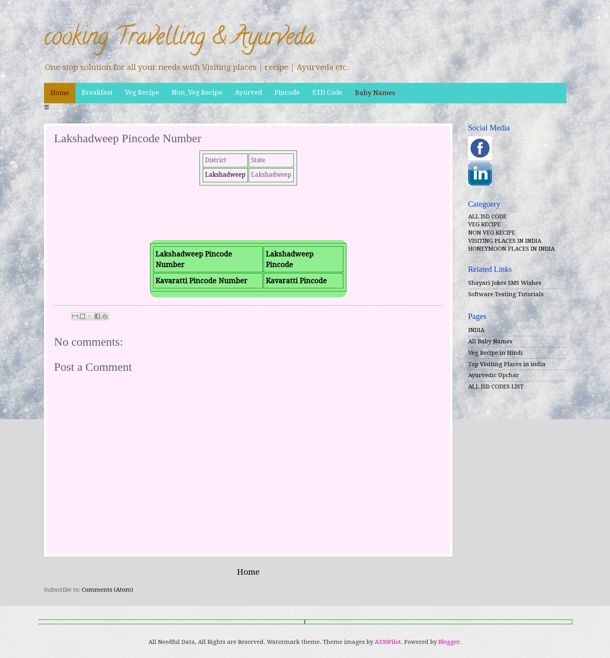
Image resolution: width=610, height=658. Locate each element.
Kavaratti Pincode (296, 281)
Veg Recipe (142, 92)
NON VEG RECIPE (491, 232)
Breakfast (97, 92)
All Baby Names (490, 341)
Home (59, 93)
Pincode (287, 92)
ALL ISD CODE (487, 216)
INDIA (476, 330)
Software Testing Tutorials (506, 294)
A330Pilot (388, 641)
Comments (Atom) (107, 589)
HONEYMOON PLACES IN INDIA (511, 248)
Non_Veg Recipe (197, 92)
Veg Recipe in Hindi (495, 352)
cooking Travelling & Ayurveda (179, 38)
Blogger (449, 641)
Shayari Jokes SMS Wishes (504, 282)
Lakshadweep (225, 174)
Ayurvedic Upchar (493, 375)
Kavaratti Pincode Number (201, 281)
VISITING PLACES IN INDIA (504, 240)
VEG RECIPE (484, 224)
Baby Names (375, 93)
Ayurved (248, 92)
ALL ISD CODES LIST (496, 386)
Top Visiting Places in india (507, 364)
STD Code (327, 92)
